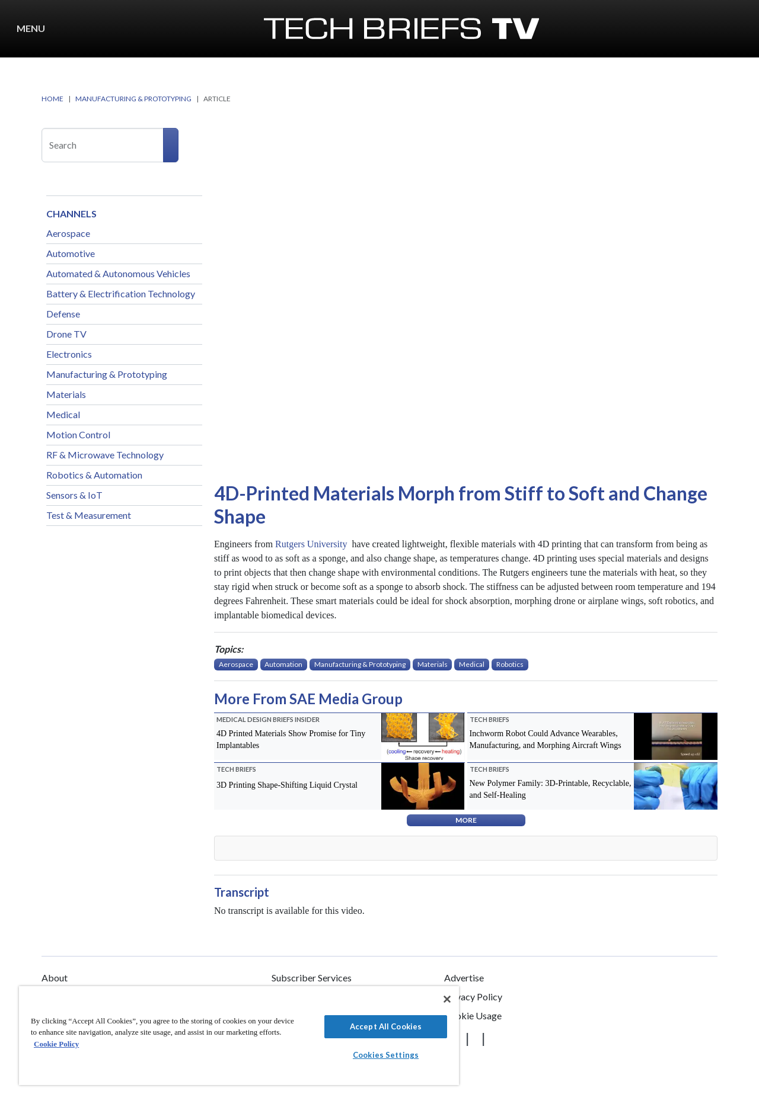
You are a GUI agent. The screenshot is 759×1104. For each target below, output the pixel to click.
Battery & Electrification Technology (120, 293)
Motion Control (78, 434)
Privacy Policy (473, 996)
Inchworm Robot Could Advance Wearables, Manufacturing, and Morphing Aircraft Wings (545, 739)
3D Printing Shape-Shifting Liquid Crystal (287, 785)
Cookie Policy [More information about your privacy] (56, 1043)
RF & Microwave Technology (105, 454)
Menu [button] (31, 28)
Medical (63, 414)
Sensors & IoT (74, 494)
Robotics (510, 664)
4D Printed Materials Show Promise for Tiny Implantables (290, 739)
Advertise (464, 977)
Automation (283, 664)
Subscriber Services (312, 977)
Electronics (69, 354)
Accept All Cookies (386, 1026)
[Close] (447, 999)
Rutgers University (312, 544)
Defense (63, 313)
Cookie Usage (473, 1015)
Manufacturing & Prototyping (106, 374)
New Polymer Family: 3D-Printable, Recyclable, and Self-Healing (551, 789)
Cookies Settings (386, 1055)
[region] (239, 1035)
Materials (66, 394)
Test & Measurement (88, 515)
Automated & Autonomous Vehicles (118, 273)
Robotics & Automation (94, 474)
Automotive (70, 253)
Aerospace (68, 233)
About (55, 977)
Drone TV (66, 333)
